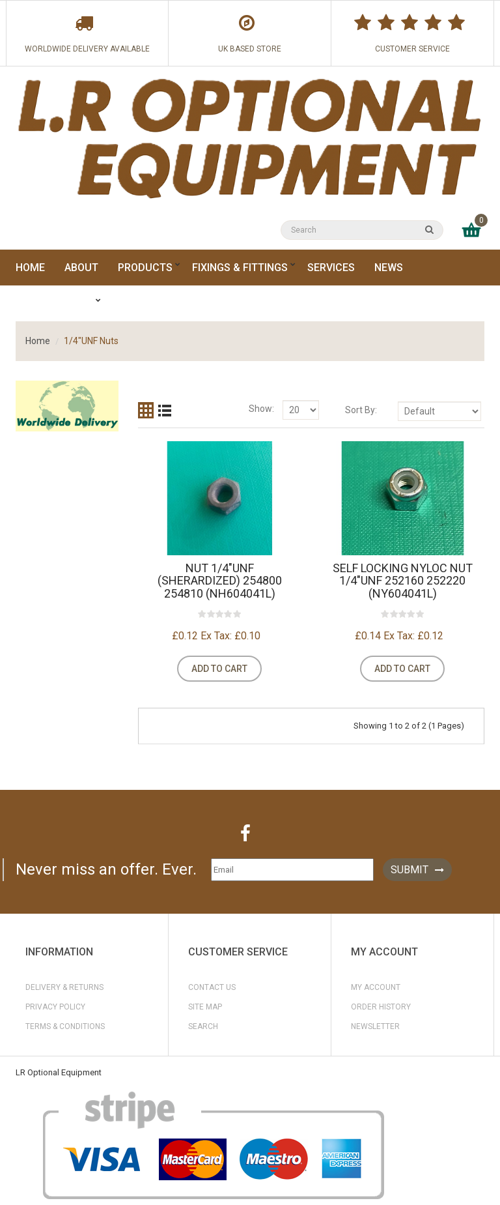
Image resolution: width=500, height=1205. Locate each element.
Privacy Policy (55, 1006)
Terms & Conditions (65, 1026)
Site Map (205, 1006)
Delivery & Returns (64, 987)
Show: (261, 408)
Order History (381, 1006)
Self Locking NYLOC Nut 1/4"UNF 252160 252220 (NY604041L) (403, 581)
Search (203, 1026)
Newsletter (375, 1026)
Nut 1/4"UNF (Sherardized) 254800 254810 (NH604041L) (220, 581)
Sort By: (361, 410)
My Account (375, 987)
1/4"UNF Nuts (91, 341)
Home (37, 341)
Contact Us (212, 987)
